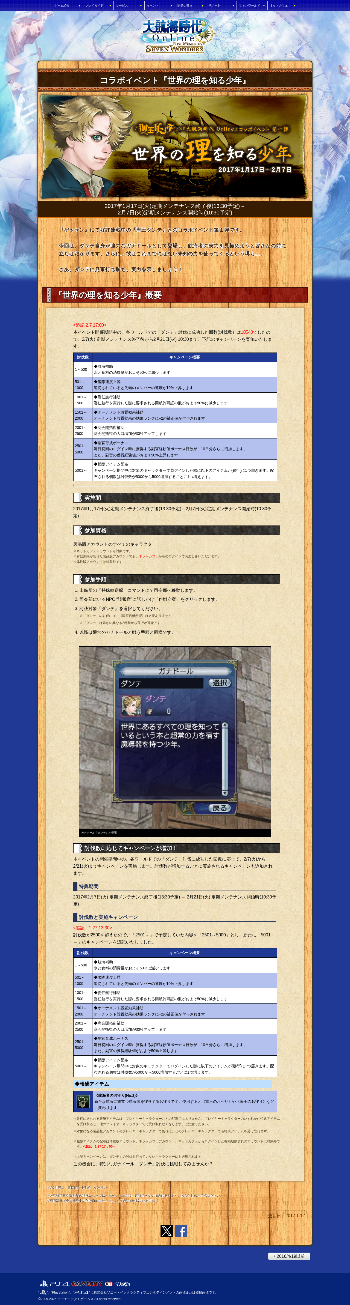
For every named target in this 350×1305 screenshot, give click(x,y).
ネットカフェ (149, 556)
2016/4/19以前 (286, 1256)
